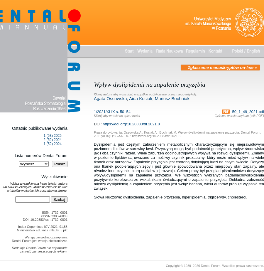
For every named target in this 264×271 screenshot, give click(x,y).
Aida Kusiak (140, 98)
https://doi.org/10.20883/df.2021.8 (131, 124)
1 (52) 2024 (53, 144)
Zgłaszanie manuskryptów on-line (220, 67)
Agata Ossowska (110, 98)
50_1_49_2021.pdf (243, 112)
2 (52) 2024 (53, 140)
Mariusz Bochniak (172, 98)
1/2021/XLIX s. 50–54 (117, 113)
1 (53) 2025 (53, 136)
